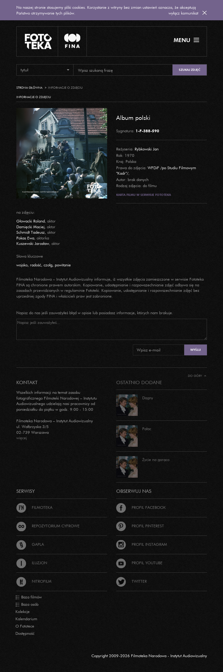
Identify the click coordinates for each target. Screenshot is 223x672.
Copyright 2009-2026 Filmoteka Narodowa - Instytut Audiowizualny (149, 655)
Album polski (133, 117)
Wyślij (195, 350)
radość (35, 264)
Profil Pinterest (140, 525)
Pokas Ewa (25, 238)
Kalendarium (26, 618)
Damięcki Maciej (30, 226)
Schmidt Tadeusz (30, 232)
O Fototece (24, 626)
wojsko (22, 264)
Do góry (197, 376)
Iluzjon (31, 562)
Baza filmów (28, 597)
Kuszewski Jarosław (32, 243)
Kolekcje (22, 611)
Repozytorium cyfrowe (48, 525)
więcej (21, 437)
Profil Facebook (141, 507)
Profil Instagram (141, 544)
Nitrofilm (33, 581)
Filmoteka (34, 507)
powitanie (63, 264)
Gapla (30, 544)
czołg (48, 264)
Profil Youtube (139, 562)
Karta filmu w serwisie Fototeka (143, 195)
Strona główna (29, 88)
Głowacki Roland (30, 221)
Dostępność (24, 633)
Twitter (131, 581)
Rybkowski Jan (147, 149)
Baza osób (26, 604)
